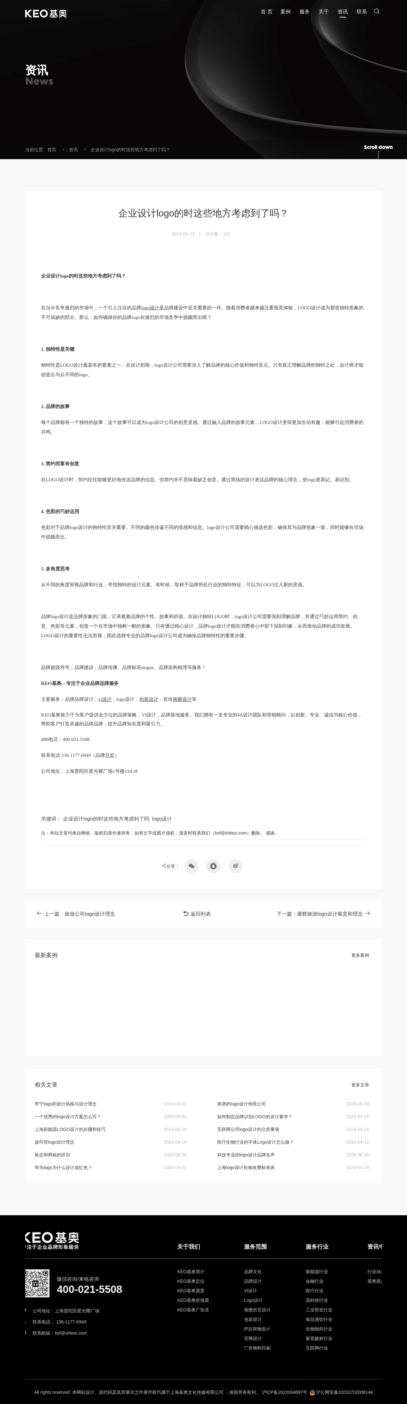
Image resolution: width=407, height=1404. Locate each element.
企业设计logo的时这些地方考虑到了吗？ (130, 149)
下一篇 (323, 921)
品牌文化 (317, 1271)
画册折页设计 (321, 1309)
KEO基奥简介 (255, 1271)
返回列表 (197, 921)
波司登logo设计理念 (54, 1142)
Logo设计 (317, 1300)
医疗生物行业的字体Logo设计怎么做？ (255, 1142)
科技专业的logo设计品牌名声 (245, 1154)
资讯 (73, 149)
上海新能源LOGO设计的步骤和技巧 (70, 1129)
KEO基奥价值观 (258, 1300)
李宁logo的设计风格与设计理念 (65, 1103)
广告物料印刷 (321, 1348)
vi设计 (105, 850)
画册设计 (182, 850)
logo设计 (150, 459)
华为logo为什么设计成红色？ (63, 1167)
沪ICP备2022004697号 (284, 1398)
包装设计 (148, 850)
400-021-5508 (61, 1289)
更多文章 (360, 1084)
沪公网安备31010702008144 (344, 1398)
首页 (51, 149)
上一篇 (75, 921)
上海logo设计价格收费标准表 (245, 1167)
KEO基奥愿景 (255, 1290)
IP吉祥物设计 (321, 1328)
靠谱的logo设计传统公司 (241, 1103)
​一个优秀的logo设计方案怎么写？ (68, 1116)
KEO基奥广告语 (258, 1309)
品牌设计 (317, 1281)
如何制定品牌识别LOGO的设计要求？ (254, 1116)
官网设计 (317, 1338)
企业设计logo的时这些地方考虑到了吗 (106, 970)
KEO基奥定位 (255, 1281)
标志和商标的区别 (52, 1154)
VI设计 (314, 1290)
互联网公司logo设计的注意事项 (248, 1129)
